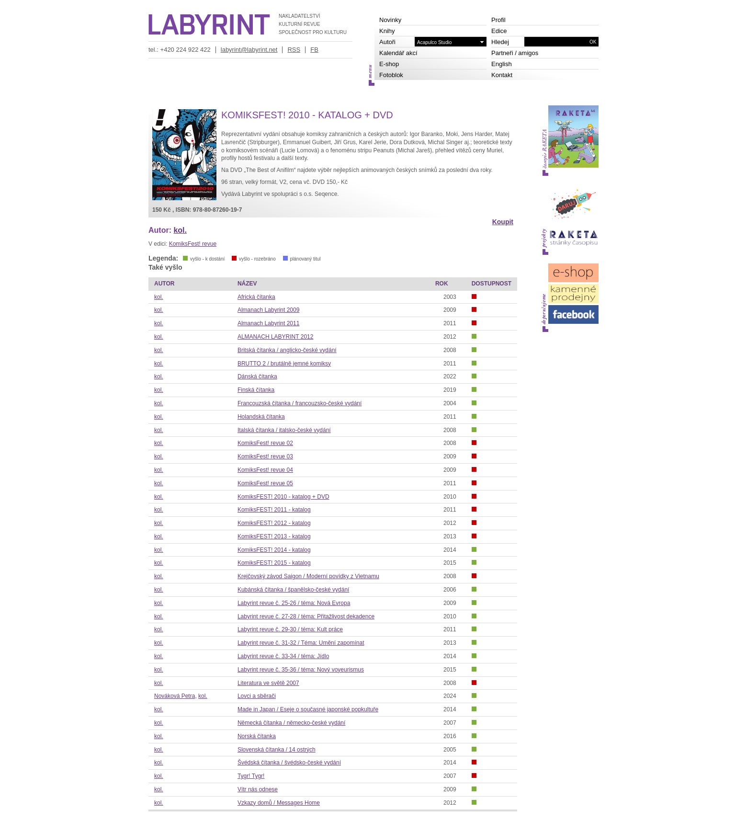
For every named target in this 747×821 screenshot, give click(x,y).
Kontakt (501, 75)
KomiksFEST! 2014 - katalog (274, 550)
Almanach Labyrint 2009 (268, 310)
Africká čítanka (256, 297)
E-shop (389, 64)
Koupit (502, 222)
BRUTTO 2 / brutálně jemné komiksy (284, 363)
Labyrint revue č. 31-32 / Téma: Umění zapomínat (301, 642)
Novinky (390, 19)
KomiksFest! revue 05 (265, 483)
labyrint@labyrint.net (249, 49)
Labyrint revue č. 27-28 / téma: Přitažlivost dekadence (306, 616)
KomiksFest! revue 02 (265, 443)
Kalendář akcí (398, 53)
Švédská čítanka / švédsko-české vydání (289, 762)
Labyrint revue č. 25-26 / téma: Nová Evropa (294, 603)
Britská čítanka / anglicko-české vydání (287, 350)
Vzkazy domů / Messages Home (279, 802)
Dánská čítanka (257, 376)
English (501, 64)
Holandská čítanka (261, 416)
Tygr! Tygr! (251, 776)
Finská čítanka (256, 390)
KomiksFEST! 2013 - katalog (274, 536)
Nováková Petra (174, 696)
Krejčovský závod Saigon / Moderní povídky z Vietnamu (308, 576)
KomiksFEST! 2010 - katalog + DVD (283, 496)
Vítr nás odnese (258, 789)
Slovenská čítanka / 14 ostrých (277, 749)
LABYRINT (209, 24)
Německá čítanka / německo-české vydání (291, 722)
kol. (180, 230)
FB (314, 49)
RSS (293, 49)
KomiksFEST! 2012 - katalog (274, 523)
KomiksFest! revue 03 (265, 456)
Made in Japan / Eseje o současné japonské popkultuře (308, 709)
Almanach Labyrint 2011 (268, 323)
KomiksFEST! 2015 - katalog (274, 562)
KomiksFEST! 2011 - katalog (274, 509)
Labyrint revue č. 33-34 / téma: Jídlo (283, 656)
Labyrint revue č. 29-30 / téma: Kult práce (290, 629)
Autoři (387, 42)
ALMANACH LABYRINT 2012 (276, 336)
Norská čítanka (257, 736)
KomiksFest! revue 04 (265, 470)
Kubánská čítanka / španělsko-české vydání (293, 589)
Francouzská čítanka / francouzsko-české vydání (300, 403)
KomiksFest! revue (192, 243)
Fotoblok (391, 75)
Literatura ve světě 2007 (268, 683)
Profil (498, 19)
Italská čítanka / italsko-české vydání (284, 430)
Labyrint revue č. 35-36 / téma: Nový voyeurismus (301, 669)
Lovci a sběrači (257, 696)
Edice (499, 30)
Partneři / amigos (514, 53)
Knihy (387, 30)
